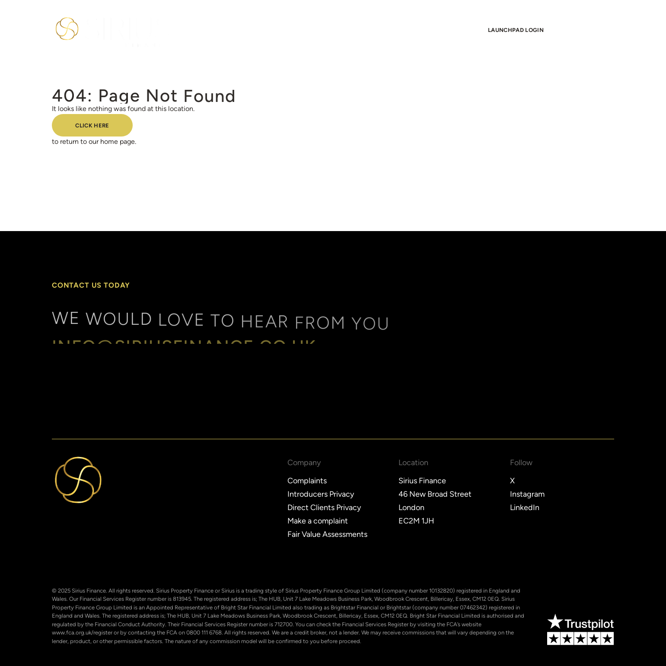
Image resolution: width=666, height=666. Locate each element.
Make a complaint (317, 521)
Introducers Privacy (320, 494)
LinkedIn (524, 507)
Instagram (527, 494)
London (411, 507)
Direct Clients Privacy (324, 507)
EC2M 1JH (416, 521)
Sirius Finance (422, 480)
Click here (92, 126)
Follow (521, 463)
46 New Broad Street (435, 494)
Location (413, 463)
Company (304, 463)
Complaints (307, 480)
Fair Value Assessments (327, 534)
